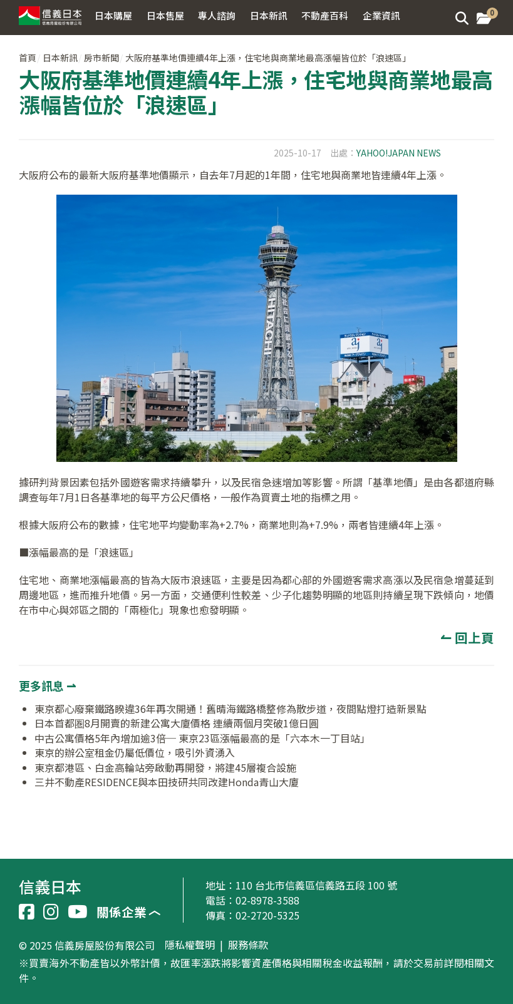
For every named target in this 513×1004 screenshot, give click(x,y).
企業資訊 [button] (381, 15)
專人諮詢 (217, 15)
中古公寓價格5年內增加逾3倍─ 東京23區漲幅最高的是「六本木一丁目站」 (202, 737)
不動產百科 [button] (324, 15)
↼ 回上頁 (467, 637)
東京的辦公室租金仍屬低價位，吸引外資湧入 (134, 752)
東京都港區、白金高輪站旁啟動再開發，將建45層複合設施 (165, 767)
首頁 (27, 57)
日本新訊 (60, 57)
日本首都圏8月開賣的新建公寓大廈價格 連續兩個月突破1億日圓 (176, 722)
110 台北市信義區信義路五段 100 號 (316, 885)
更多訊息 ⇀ (47, 685)
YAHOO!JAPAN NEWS (398, 152)
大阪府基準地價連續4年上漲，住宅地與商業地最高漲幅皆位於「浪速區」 (268, 57)
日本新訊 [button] (269, 15)
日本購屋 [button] (113, 15)
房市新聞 (101, 57)
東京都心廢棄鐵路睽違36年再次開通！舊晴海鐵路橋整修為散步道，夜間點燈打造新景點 (230, 708)
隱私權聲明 (190, 945)
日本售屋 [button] (165, 15)
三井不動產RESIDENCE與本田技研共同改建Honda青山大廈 (166, 781)
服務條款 (248, 945)
